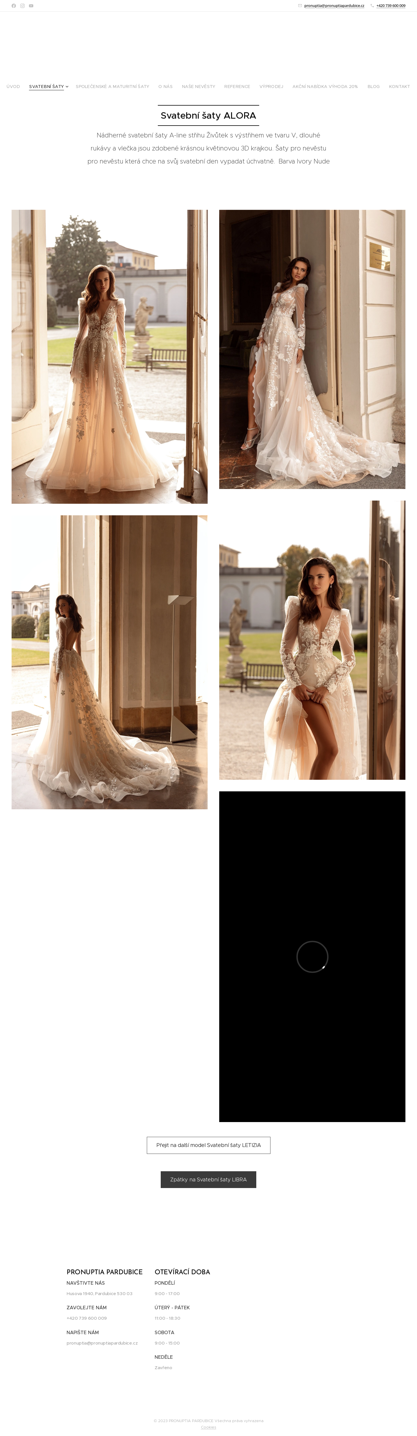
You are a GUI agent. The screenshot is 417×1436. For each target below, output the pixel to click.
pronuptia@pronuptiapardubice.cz (334, 5)
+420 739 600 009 (390, 5)
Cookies (208, 1427)
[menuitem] (30, 86)
